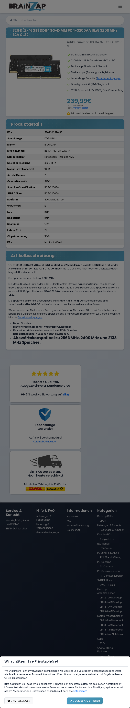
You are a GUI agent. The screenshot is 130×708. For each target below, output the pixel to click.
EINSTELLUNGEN (18, 700)
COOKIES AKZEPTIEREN (85, 700)
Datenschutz (80, 691)
